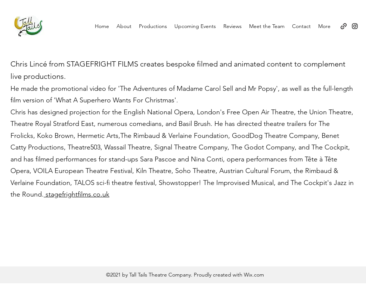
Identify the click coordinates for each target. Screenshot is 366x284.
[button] (153, 26)
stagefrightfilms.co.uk (76, 194)
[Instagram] (355, 26)
